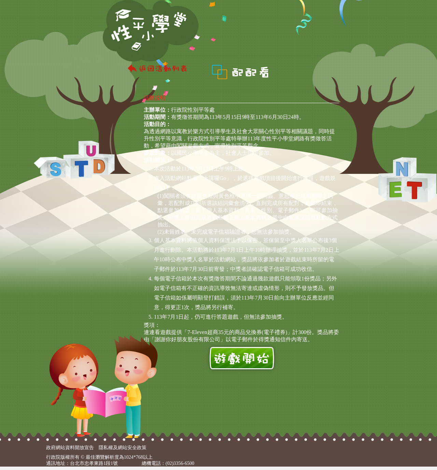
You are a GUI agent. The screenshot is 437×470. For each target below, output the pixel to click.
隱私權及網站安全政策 (122, 447)
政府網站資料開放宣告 (70, 447)
